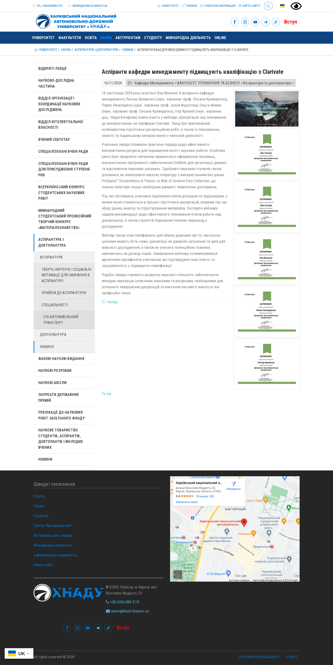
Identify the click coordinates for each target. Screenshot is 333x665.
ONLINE (220, 38)
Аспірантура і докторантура (52, 242)
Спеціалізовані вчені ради (63, 151)
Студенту (153, 38)
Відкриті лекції (52, 68)
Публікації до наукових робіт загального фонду (61, 415)
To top (106, 393)
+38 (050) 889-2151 (123, 602)
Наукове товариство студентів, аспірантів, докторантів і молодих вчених (60, 438)
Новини (189, 5)
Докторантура (53, 334)
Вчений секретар (54, 139)
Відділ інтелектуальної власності (60, 125)
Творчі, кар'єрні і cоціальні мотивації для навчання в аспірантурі (66, 275)
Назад (112, 301)
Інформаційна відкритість (55, 555)
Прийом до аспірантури (64, 293)
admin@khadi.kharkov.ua (89, 5)
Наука (106, 38)
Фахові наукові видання (61, 358)
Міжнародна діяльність (188, 38)
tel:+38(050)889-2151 (50, 5)
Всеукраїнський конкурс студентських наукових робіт (61, 193)
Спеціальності (55, 305)
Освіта (91, 38)
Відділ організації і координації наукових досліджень (59, 104)
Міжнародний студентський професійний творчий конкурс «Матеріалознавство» (64, 219)
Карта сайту (249, 5)
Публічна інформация (218, 5)
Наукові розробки (55, 370)
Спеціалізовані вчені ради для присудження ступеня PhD (64, 169)
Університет (168, 5)
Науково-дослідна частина (56, 83)
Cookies (291, 657)
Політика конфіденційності (259, 657)
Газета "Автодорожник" (53, 525)
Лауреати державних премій (58, 397)
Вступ (290, 22)
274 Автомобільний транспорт (60, 320)
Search (268, 6)
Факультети (69, 38)
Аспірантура (51, 257)
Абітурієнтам (128, 38)
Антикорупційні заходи (53, 535)
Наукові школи (52, 383)
